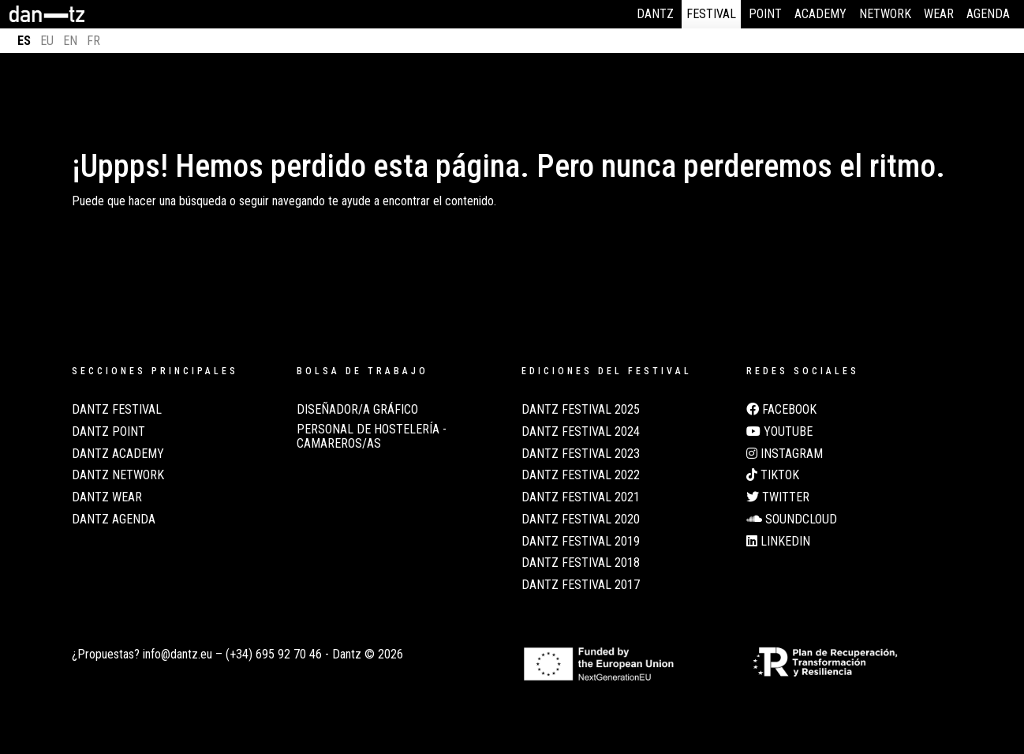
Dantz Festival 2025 (580, 410)
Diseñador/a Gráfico (357, 410)
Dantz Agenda (113, 519)
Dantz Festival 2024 (580, 432)
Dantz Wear (107, 497)
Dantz (655, 13)
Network (885, 13)
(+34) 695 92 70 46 (274, 654)
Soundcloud (791, 519)
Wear (939, 13)
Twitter (777, 497)
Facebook (781, 410)
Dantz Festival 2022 (580, 475)
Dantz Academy (118, 454)
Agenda (988, 13)
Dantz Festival (117, 410)
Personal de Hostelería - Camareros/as (372, 436)
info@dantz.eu (177, 654)
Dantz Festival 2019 (580, 542)
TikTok (772, 475)
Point (765, 13)
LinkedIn (778, 542)
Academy (820, 13)
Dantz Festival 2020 (580, 519)
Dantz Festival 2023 (580, 454)
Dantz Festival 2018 (580, 563)
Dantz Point (108, 432)
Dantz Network (118, 475)
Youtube (779, 432)
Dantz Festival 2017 (580, 585)
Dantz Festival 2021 (580, 497)
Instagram (784, 454)
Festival (711, 13)
